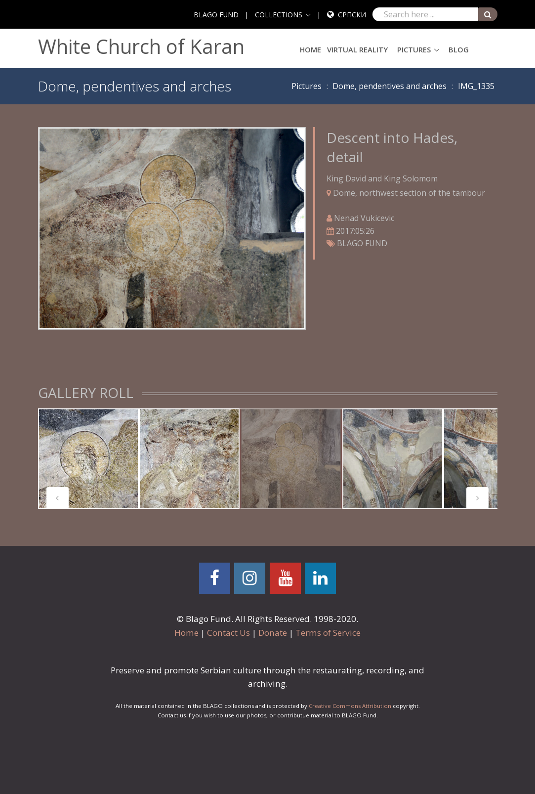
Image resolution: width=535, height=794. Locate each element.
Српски (352, 14)
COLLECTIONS (278, 14)
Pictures (414, 49)
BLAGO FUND (216, 14)
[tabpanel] (88, 458)
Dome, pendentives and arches (389, 86)
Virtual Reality (357, 49)
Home (310, 49)
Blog (459, 49)
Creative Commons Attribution (350, 705)
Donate (272, 632)
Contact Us (228, 632)
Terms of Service (328, 632)
